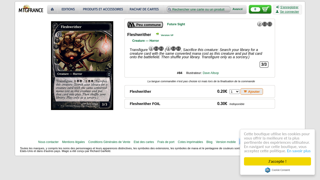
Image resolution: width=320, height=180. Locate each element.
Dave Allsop (211, 73)
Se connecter (287, 12)
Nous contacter (48, 142)
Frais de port (165, 142)
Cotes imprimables (190, 142)
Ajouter (252, 92)
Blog (209, 142)
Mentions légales (73, 142)
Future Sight (176, 24)
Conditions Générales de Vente (109, 142)
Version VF (167, 35)
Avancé (237, 9)
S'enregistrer (287, 7)
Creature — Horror (145, 40)
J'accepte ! (277, 161)
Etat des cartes (144, 142)
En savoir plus (298, 151)
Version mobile (226, 142)
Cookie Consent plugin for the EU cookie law (277, 170)
